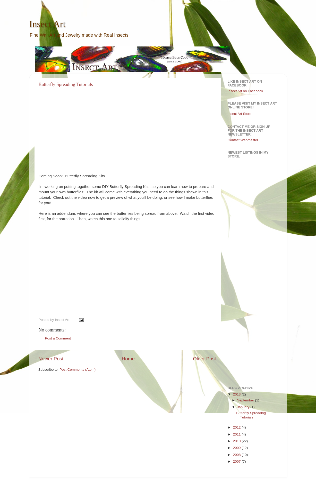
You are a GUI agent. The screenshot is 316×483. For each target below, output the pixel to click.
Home (128, 358)
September (246, 400)
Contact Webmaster (243, 140)
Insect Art (47, 24)
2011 (237, 434)
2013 (237, 394)
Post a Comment (58, 338)
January (244, 407)
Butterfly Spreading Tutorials (66, 84)
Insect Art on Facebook (245, 91)
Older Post (204, 358)
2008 (237, 455)
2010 (237, 441)
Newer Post (51, 358)
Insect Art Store (239, 114)
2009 (237, 448)
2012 (237, 427)
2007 (237, 461)
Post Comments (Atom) (77, 369)
